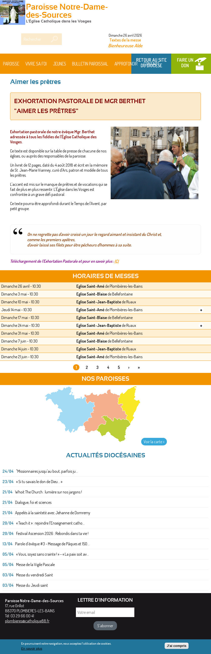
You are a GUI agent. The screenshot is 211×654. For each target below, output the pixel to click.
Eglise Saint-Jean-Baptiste (98, 301)
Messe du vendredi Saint (34, 574)
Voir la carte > (154, 441)
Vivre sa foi (36, 63)
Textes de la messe (125, 39)
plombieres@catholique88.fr (27, 620)
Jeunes (59, 63)
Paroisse (11, 63)
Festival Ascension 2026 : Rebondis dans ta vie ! (52, 533)
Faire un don (185, 62)
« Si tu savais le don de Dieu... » (39, 481)
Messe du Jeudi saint (32, 585)
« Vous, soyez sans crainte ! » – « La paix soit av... (52, 554)
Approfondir (126, 63)
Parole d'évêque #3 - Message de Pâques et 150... (52, 543)
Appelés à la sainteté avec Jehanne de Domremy (52, 512)
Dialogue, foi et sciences (33, 502)
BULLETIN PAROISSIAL (90, 63)
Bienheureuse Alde (125, 45)
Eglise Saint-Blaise (91, 294)
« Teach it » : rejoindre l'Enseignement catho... (50, 523)
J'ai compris (176, 647)
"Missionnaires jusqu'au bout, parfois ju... (47, 471)
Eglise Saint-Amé (90, 286)
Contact (151, 63)
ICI (116, 261)
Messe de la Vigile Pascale (35, 564)
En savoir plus (31, 649)
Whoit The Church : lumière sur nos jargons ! (48, 491)
